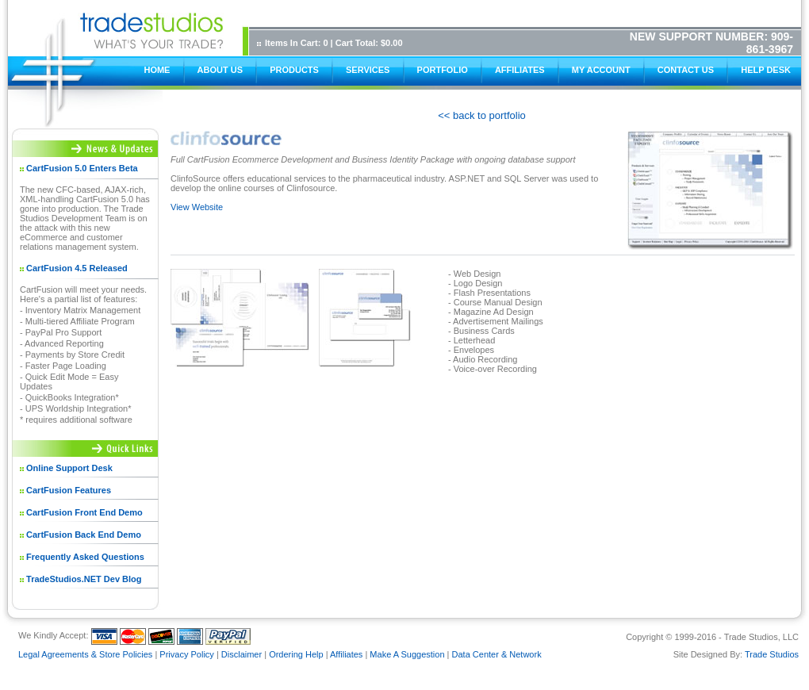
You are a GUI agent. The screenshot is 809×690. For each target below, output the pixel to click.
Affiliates (346, 654)
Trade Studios (772, 654)
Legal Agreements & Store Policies (85, 654)
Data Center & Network (497, 654)
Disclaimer (241, 654)
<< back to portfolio (482, 115)
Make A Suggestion (407, 654)
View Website (197, 207)
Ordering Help (296, 654)
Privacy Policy (186, 654)
